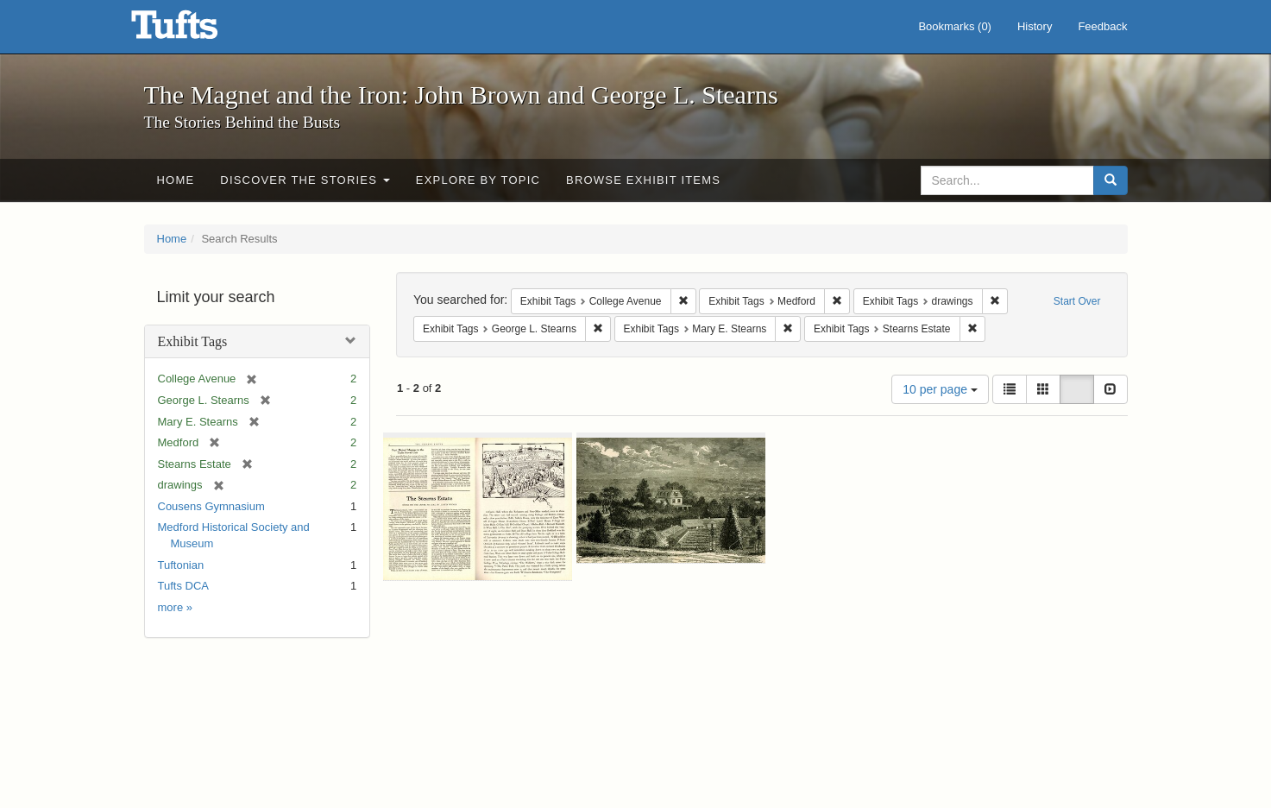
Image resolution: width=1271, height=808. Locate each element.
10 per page (940, 389)
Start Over (1077, 301)
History (1034, 26)
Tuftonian (181, 565)
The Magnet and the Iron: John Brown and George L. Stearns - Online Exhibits (196, 30)
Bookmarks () (954, 26)
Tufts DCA (183, 585)
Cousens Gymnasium (211, 506)
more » (175, 607)
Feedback (1102, 26)
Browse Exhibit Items (643, 180)
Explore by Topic (478, 180)
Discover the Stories (305, 180)
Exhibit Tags (193, 341)
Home (176, 180)
